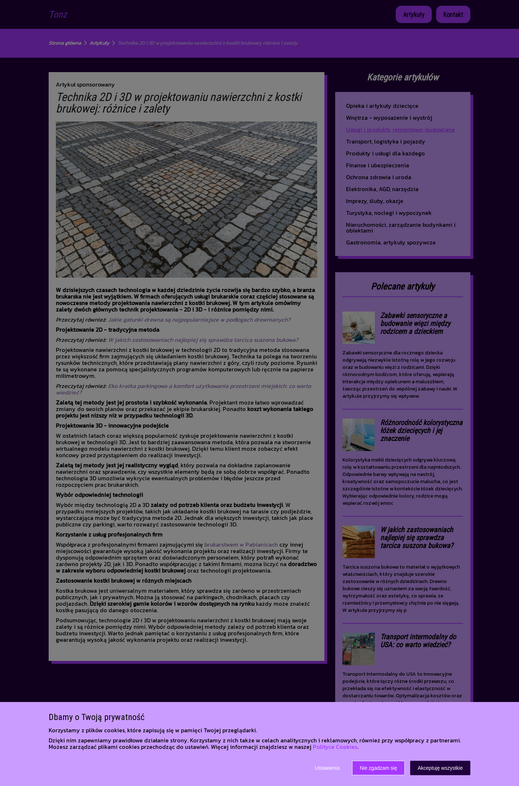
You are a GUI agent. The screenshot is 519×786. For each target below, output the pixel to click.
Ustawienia (327, 768)
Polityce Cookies (335, 746)
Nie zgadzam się (378, 768)
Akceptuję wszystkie (440, 768)
